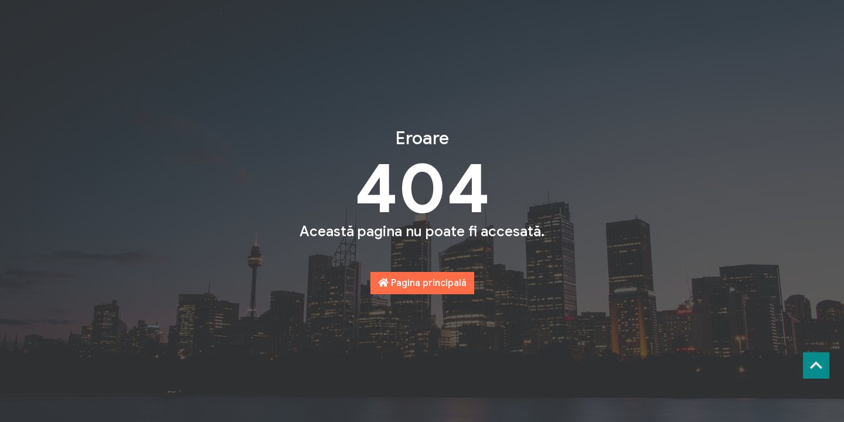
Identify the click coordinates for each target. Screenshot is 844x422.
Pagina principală (422, 283)
